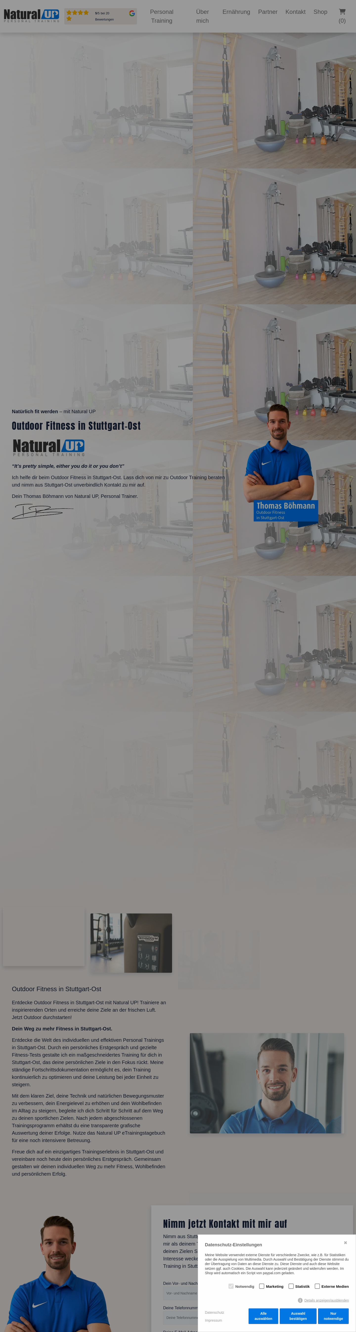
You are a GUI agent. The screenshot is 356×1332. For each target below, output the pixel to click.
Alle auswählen (263, 1316)
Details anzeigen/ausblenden (326, 1301)
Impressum (213, 1321)
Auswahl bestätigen (298, 1316)
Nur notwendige (333, 1316)
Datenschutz (214, 1313)
